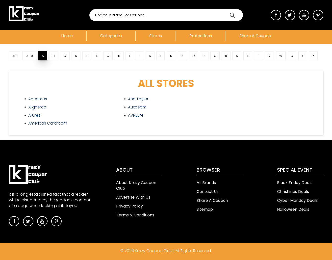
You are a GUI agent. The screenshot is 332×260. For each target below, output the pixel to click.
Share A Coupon (212, 200)
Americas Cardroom (47, 123)
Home (67, 36)
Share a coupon (255, 36)
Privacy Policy (129, 206)
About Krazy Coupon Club (136, 185)
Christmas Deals (293, 191)
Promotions (200, 36)
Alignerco (37, 107)
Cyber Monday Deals (297, 200)
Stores (155, 36)
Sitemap (205, 209)
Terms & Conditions (135, 215)
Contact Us (208, 191)
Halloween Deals (293, 209)
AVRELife (136, 115)
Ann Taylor (138, 99)
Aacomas (37, 99)
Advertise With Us (133, 197)
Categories (111, 36)
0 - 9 (29, 56)
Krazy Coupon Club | (155, 251)
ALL (14, 56)
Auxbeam (137, 107)
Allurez (34, 115)
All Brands (206, 182)
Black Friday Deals (294, 182)
